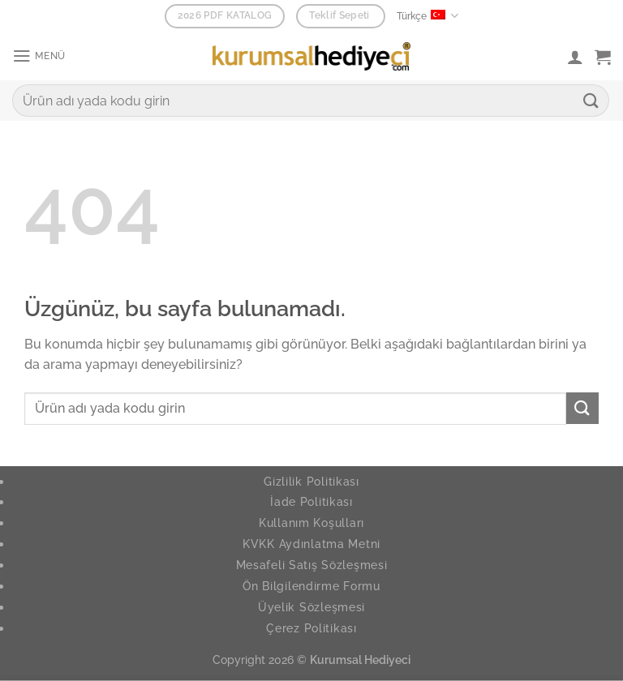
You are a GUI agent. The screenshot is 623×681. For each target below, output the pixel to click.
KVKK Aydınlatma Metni (311, 543)
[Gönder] (591, 100)
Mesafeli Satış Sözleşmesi (312, 565)
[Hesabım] (575, 57)
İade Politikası (311, 501)
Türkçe (428, 16)
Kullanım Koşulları (311, 522)
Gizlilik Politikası (311, 481)
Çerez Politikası (311, 628)
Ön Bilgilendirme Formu (311, 586)
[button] (41, 56)
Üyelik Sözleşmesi (311, 607)
